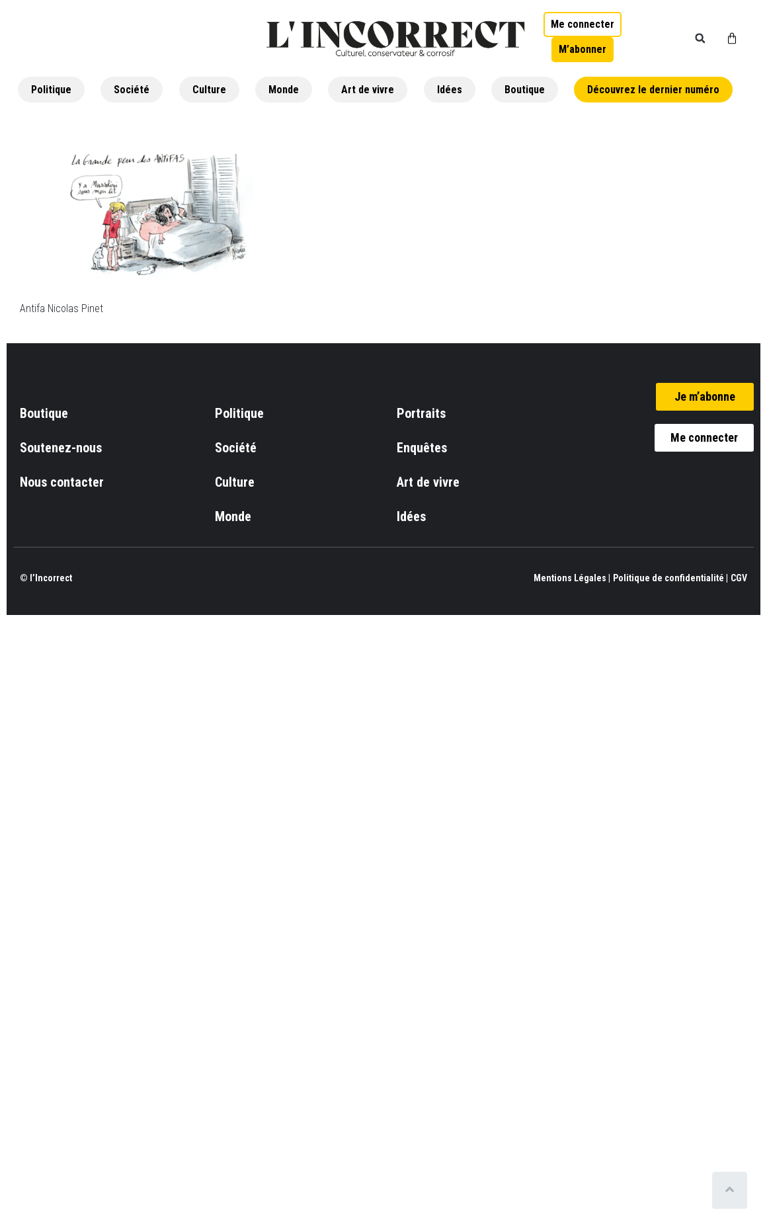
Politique (51, 89)
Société (131, 89)
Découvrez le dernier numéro (653, 89)
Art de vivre (367, 89)
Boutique (525, 89)
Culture (209, 89)
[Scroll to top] (732, 1190)
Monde (283, 89)
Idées (449, 89)
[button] (700, 38)
